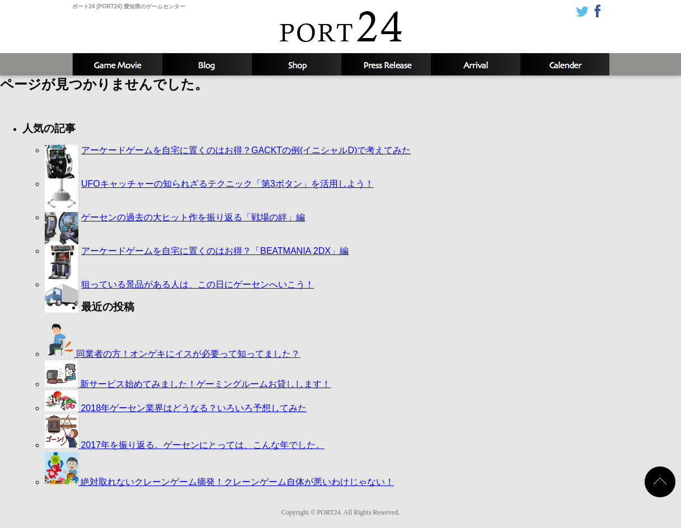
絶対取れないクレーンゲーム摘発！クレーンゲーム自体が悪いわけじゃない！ (219, 482)
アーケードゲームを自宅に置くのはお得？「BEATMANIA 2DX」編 (215, 251)
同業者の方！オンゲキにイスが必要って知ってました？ (172, 354)
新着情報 (385, 64)
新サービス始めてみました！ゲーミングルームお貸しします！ (188, 384)
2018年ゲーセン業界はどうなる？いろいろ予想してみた (176, 408)
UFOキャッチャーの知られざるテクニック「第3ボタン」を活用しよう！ (227, 183)
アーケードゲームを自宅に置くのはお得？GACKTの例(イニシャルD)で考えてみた (246, 150)
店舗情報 (296, 64)
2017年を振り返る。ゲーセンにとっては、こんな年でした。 (185, 445)
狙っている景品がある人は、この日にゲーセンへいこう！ (197, 284)
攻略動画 (117, 64)
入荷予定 (475, 64)
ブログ (206, 64)
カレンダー (564, 64)
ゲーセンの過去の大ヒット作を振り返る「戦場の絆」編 (193, 217)
